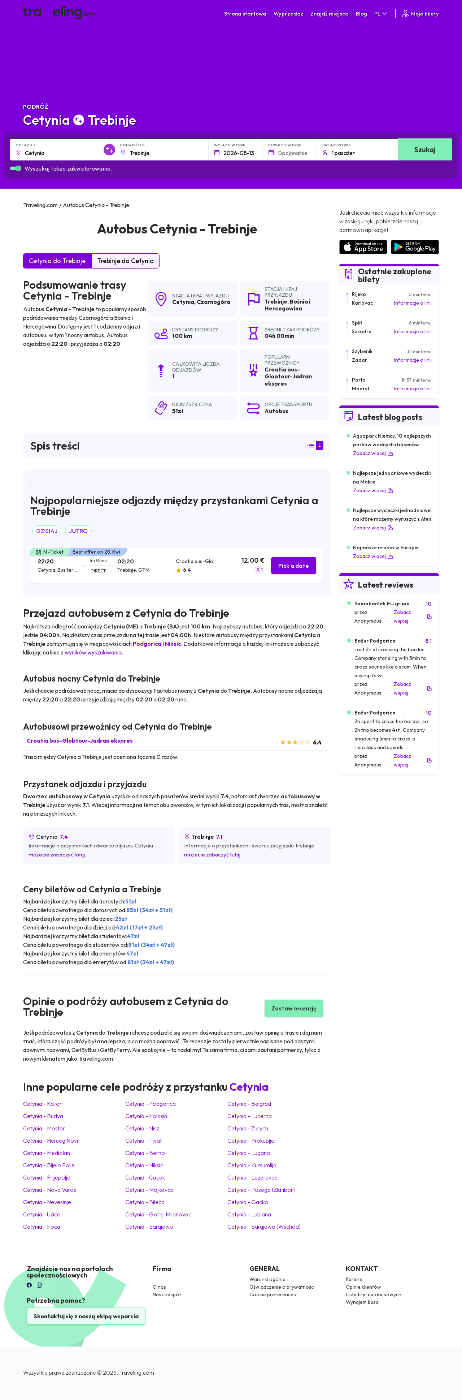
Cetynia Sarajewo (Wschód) (264, 1226)
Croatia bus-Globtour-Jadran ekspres (80, 740)
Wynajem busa (362, 1302)
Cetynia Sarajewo (149, 1226)
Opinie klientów (363, 1287)
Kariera (354, 1279)
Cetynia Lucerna (249, 1116)
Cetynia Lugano (248, 1152)
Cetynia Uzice (41, 1214)
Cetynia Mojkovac (149, 1189)
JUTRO (78, 530)
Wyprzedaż (288, 13)
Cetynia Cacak (145, 1177)
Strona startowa (245, 13)
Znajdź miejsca (329, 13)
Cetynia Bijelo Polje (49, 1165)
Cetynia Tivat (143, 1140)
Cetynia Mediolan (46, 1152)
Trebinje (276, 301)
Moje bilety (420, 13)
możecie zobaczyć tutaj (57, 854)
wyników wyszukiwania (93, 652)
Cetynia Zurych (247, 1128)
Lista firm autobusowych (373, 1294)
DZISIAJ (46, 530)
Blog (361, 13)
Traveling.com (136, 1372)
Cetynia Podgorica (150, 1103)
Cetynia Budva (43, 1116)
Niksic (173, 643)
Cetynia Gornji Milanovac (158, 1214)
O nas (159, 1287)
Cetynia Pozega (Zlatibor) (261, 1189)
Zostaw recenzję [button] (294, 1008)
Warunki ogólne (267, 1279)
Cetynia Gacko (247, 1202)
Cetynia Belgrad (249, 1103)
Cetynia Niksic (144, 1165)
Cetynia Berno (145, 1152)
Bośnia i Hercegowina (287, 305)
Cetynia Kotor (42, 1103)
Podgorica (147, 643)
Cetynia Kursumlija (251, 1165)
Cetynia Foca (41, 1226)
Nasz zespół (167, 1294)
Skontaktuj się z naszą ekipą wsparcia (86, 1316)
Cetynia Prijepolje (46, 1177)
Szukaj (425, 149)
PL (381, 13)
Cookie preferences (272, 1294)
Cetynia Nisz (142, 1128)
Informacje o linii (413, 303)
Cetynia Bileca (145, 1202)
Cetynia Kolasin (146, 1116)
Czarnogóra (213, 301)
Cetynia (183, 301)
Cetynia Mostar (44, 1128)
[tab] (177, 565)
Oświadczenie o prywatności (282, 1287)
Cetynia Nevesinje (47, 1202)
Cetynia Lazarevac (252, 1177)
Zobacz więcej (373, 453)
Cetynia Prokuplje (250, 1140)
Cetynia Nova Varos (49, 1189)
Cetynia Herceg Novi (50, 1140)
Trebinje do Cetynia (125, 261)
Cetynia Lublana (249, 1214)
